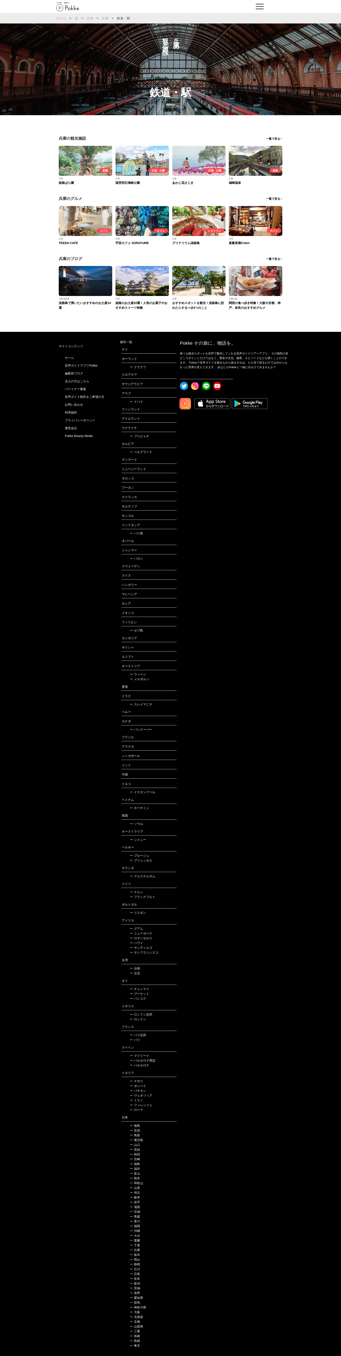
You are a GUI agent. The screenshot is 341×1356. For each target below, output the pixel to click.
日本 (90, 18)
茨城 (135, 1288)
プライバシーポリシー (80, 420)
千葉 (135, 1245)
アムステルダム (142, 876)
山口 (135, 1145)
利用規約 (71, 412)
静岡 (135, 1264)
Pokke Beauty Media (79, 436)
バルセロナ (139, 1065)
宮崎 (135, 1159)
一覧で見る (273, 138)
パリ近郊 (138, 1035)
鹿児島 (136, 1140)
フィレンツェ (141, 1105)
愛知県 (136, 1298)
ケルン (136, 892)
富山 (135, 1173)
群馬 (135, 1302)
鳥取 (135, 1135)
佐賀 (135, 1130)
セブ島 (136, 630)
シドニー (138, 839)
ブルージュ (139, 855)
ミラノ (136, 1100)
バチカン (138, 1090)
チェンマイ (139, 989)
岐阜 (135, 1197)
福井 (135, 1168)
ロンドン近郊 (141, 1014)
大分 (135, 1235)
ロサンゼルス (141, 938)
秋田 (135, 1154)
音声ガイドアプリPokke (81, 365)
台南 (135, 968)
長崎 (135, 1336)
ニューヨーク (141, 933)
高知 (135, 1149)
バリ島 (136, 533)
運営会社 (71, 428)
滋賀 (135, 1207)
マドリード (139, 1055)
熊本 (135, 1178)
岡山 (135, 1259)
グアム (136, 928)
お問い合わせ (74, 404)
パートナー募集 (75, 389)
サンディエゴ (141, 947)
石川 (135, 1269)
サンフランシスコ (144, 952)
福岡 (135, 1226)
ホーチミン (139, 808)
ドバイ (136, 401)
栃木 (135, 1254)
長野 (135, 1293)
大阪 (135, 1312)
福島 (135, 1164)
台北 (135, 973)
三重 (135, 1331)
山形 (135, 1188)
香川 (135, 1221)
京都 (135, 1321)
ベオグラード (141, 452)
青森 (135, 1216)
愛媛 (135, 1240)
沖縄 (135, 1231)
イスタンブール (142, 792)
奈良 (135, 1278)
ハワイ (136, 943)
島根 (135, 1341)
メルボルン (139, 679)
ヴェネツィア (141, 1095)
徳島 (135, 1125)
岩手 (135, 1202)
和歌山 (136, 1183)
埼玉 (135, 1192)
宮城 (135, 1211)
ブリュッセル (141, 860)
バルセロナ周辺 (142, 1060)
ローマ (136, 1110)
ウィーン (138, 674)
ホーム (61, 18)
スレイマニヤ (141, 704)
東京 (135, 1345)
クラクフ (138, 367)
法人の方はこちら (77, 381)
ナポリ (136, 1081)
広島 (135, 1274)
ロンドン (138, 1019)
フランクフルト (142, 897)
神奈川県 (138, 1307)
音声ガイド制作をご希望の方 (84, 397)
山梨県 (136, 1326)
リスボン (138, 912)
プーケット (139, 993)
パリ (135, 1040)
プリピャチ (139, 436)
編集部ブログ (74, 373)
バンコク (138, 998)
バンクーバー (141, 729)
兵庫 (105, 18)
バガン (136, 558)
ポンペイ (138, 1086)
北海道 (136, 1317)
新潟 (135, 1283)
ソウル (136, 824)
